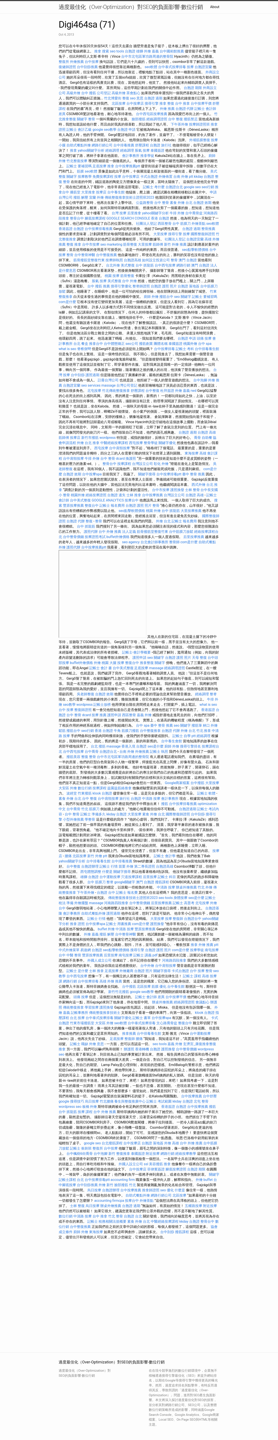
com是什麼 (67, 302)
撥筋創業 (146, 344)
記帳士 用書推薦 (118, 924)
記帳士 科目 (167, 877)
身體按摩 (180, 898)
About (214, 7)
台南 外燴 (126, 751)
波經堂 (71, 793)
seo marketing (111, 244)
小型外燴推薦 (73, 819)
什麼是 (107, 872)
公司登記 (104, 93)
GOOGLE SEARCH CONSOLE (128, 218)
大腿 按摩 (116, 663)
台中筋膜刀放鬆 (181, 532)
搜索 (105, 51)
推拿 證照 (77, 924)
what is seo (67, 349)
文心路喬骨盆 (166, 1023)
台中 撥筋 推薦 (98, 286)
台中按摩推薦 (152, 495)
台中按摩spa (92, 474)
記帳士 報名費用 (112, 505)
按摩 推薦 (99, 715)
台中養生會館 (171, 741)
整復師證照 (83, 710)
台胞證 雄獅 (134, 51)
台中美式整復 (80, 500)
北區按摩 (119, 103)
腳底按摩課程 (95, 218)
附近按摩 (153, 1154)
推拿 (97, 51)
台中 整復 (175, 119)
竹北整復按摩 (76, 161)
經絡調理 (112, 150)
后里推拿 (134, 213)
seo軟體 (151, 67)
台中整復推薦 (106, 255)
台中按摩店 (135, 103)
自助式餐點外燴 (78, 145)
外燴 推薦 (167, 109)
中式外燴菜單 (69, 950)
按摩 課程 (85, 1112)
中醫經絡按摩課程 (114, 443)
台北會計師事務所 (154, 542)
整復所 (64, 62)
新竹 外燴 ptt (97, 856)
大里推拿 (88, 192)
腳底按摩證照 (175, 1169)
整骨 (91, 119)
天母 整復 (199, 657)
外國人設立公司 (131, 1164)
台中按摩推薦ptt (127, 166)
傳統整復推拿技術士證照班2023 (129, 197)
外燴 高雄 (171, 1143)
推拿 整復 (166, 103)
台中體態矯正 (114, 344)
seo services (91, 385)
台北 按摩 (77, 1018)
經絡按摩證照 (96, 495)
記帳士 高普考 (183, 903)
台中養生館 (116, 192)
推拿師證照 (150, 1190)
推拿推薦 (129, 1033)
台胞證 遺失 (116, 495)
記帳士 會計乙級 (79, 129)
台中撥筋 (197, 783)
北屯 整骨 (201, 1101)
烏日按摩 (92, 1101)
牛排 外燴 (177, 213)
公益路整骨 (144, 203)
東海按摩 (192, 453)
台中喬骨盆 (194, 213)
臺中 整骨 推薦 (193, 474)
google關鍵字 (124, 882)
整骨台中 (77, 218)
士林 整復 (77, 1206)
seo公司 (132, 344)
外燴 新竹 (106, 1185)
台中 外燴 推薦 (110, 532)
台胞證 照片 (143, 971)
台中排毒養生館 (207, 349)
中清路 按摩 (151, 798)
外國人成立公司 (99, 960)
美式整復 (128, 265)
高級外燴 (73, 93)
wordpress (107, 438)
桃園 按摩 (112, 276)
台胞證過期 (187, 809)
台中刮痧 (78, 375)
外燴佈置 (165, 176)
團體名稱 (161, 344)
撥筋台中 (166, 297)
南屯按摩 (212, 950)
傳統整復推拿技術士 (104, 1013)
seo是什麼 (155, 746)
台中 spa (205, 344)
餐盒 (84, 344)
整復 (89, 521)
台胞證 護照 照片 (164, 286)
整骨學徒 (151, 443)
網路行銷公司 (102, 145)
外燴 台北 (84, 443)
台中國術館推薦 (172, 51)
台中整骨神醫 (84, 255)
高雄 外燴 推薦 (110, 981)
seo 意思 (137, 98)
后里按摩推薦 (193, 537)
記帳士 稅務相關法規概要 (106, 1221)
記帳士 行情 (108, 866)
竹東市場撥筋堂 (82, 1023)
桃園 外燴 (153, 511)
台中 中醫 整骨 (70, 955)
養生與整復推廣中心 (130, 1101)
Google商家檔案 (177, 783)
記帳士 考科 (185, 349)
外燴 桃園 (101, 663)
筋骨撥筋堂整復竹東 (89, 260)
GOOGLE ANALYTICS (108, 500)
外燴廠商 (126, 971)
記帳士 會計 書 (100, 668)
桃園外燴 (190, 344)
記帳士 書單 (141, 1018)
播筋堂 (75, 192)
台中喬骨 (92, 751)
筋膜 (80, 171)
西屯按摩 (136, 443)
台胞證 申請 (126, 129)
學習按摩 (92, 1007)
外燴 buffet (204, 1180)
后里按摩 (150, 877)
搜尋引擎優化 (121, 286)
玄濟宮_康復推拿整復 (199, 1044)
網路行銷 (183, 265)
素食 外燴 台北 (181, 203)
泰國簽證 (157, 150)
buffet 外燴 (106, 929)
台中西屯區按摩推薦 (151, 114)
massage (108, 385)
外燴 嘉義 (151, 51)
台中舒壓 (210, 1096)
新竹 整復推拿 (119, 1154)
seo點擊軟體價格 (195, 250)
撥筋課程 (162, 882)
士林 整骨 (192, 490)
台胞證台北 (174, 187)
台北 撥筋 (98, 746)
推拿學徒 (147, 156)
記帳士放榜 (102, 704)
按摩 (190, 67)
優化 (162, 986)
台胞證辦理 (90, 866)
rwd (194, 391)
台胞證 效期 (202, 203)
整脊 (213, 694)
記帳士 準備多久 (93, 814)
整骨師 (174, 542)
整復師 (178, 919)
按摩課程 (124, 464)
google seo (192, 187)
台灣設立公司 (142, 464)
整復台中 (92, 505)
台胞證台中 (192, 919)
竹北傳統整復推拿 (116, 391)
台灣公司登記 (126, 385)
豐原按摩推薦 (73, 505)
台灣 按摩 (119, 213)
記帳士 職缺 (79, 1044)
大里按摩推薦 (191, 511)
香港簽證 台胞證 (71, 229)
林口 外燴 (210, 725)
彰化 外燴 (161, 464)
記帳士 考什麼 (154, 187)
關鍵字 (82, 119)
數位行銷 (85, 788)
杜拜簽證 (167, 391)
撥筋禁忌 (191, 119)
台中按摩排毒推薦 (99, 229)
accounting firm (123, 1180)
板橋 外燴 (89, 1107)
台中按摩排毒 (164, 349)
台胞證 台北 (133, 1216)
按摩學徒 (197, 950)
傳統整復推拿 (73, 1007)
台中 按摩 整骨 (201, 971)
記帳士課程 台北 (71, 1180)
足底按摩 (99, 166)
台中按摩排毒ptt (168, 474)
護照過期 (92, 375)
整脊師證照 (141, 286)
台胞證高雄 (132, 260)
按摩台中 (132, 500)
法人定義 (129, 532)
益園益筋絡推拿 (119, 788)
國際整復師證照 (203, 234)
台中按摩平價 (201, 103)
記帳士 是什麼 (77, 971)
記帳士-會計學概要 (136, 652)
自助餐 (207, 438)
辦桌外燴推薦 (186, 887)
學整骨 (90, 819)
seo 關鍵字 (182, 297)
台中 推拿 (182, 103)
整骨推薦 (208, 229)
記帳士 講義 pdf (145, 955)
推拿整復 (147, 663)
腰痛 (68, 856)
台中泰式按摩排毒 (172, 67)
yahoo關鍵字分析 (91, 150)
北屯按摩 (94, 391)
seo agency (131, 542)
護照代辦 (91, 532)
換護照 (131, 458)
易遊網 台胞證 (91, 950)
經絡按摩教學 (185, 1154)
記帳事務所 (79, 1013)
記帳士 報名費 (127, 892)
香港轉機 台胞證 (147, 1049)
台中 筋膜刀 (181, 223)
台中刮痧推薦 (87, 67)
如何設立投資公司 (156, 260)
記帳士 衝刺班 (81, 1148)
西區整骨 (165, 223)
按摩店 (101, 192)
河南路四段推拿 (116, 903)
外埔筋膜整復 (199, 140)
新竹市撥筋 (90, 438)
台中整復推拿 (150, 731)
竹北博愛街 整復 (116, 98)
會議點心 (202, 1002)
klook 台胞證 (102, 793)
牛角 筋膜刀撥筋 (126, 731)
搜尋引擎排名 (190, 746)
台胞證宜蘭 (203, 67)
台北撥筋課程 (112, 1143)
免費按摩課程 (103, 176)
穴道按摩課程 (131, 877)
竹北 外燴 (205, 887)
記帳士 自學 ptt (184, 736)
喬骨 (197, 438)
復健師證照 (67, 67)
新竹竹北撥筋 (118, 992)
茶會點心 (133, 93)
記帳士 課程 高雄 (196, 976)
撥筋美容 (73, 757)
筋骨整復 (130, 244)
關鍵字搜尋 (147, 474)
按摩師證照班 (199, 124)
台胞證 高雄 (207, 432)
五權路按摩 (193, 1206)
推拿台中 (96, 344)
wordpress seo (70, 1107)
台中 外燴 (129, 281)
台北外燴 (113, 265)
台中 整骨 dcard (112, 458)
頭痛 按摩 (204, 338)
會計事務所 (130, 156)
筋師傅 (158, 244)
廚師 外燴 (151, 297)
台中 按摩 (66, 710)
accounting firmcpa (109, 1201)
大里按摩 (160, 234)
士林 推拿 (133, 495)
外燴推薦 (77, 62)
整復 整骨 (88, 757)
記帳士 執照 (159, 751)
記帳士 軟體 (206, 793)
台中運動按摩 (109, 877)
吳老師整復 (85, 694)
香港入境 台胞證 (134, 746)
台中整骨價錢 (73, 537)
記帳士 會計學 (164, 856)
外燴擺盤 (81, 903)
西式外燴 (198, 485)
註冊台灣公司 (108, 380)
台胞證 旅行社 (161, 145)
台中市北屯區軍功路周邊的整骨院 (147, 56)
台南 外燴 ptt (183, 176)
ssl (146, 1164)
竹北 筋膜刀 (90, 809)
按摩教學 (85, 176)
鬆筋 (62, 731)
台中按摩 (92, 62)
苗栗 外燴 (126, 866)
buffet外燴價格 (117, 537)
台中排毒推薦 (123, 145)
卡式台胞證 (149, 176)
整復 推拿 (73, 244)
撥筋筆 (197, 725)
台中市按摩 (90, 244)
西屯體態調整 (90, 872)
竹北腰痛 (107, 1101)
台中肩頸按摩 (119, 448)
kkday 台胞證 (204, 176)
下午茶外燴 (179, 124)
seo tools (117, 51)
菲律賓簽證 (156, 1169)
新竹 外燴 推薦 (175, 244)
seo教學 (69, 704)
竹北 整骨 (115, 1216)
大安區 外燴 (68, 788)
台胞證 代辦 (184, 109)
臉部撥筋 (139, 119)
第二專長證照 (144, 866)
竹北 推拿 (203, 731)
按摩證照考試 (95, 537)
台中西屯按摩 (165, 265)
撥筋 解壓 (80, 197)
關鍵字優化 (167, 443)
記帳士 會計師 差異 (150, 997)
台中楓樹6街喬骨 (79, 1154)
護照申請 (139, 657)
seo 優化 (167, 1190)
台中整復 (152, 391)
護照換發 (177, 490)
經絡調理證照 (156, 119)
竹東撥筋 (85, 793)
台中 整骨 (161, 203)
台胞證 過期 (153, 98)
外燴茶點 (198, 223)
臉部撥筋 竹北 (125, 1185)
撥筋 (164, 804)
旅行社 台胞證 (130, 798)
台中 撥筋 (88, 93)
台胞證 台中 (106, 892)
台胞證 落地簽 (188, 286)
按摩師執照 (114, 260)
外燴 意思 (96, 1044)
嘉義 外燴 (144, 715)
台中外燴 (147, 966)
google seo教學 (104, 129)
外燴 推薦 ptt (208, 945)
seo (124, 1289)
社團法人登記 (146, 223)
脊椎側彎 (84, 349)
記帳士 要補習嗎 (79, 166)
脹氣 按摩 (142, 150)
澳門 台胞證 (188, 260)
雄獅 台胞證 (89, 877)
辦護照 (129, 1049)
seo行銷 (208, 187)
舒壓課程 (142, 145)
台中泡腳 (200, 380)
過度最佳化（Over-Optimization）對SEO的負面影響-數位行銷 (131, 7)
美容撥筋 (156, 1164)
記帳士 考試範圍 (159, 1101)
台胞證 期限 (193, 88)
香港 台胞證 (160, 218)
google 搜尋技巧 (71, 1101)
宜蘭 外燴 (96, 197)
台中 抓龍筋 (145, 265)
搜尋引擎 (152, 103)
